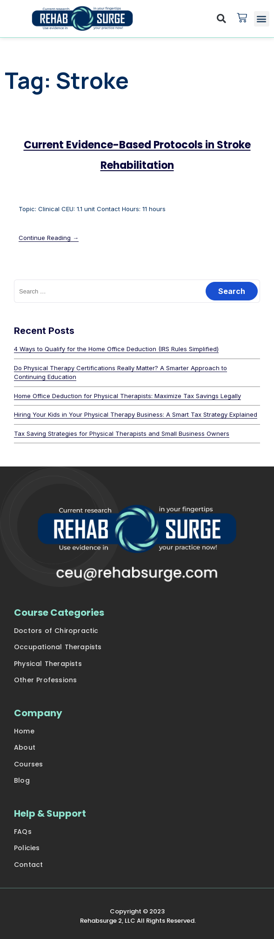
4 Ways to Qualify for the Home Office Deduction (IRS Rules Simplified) (116, 349)
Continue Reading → (49, 237)
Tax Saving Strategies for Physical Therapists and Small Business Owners (121, 433)
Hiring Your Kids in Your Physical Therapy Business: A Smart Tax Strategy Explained (135, 414)
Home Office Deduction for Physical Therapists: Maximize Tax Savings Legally (127, 396)
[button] (221, 18)
